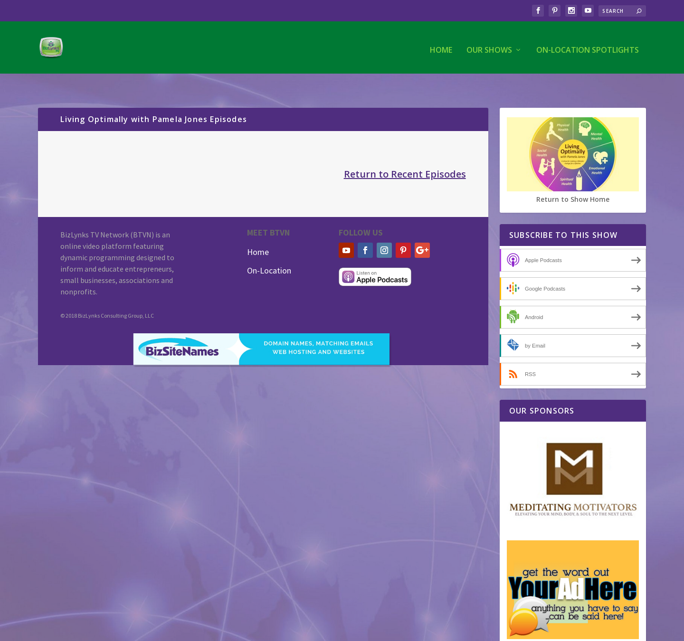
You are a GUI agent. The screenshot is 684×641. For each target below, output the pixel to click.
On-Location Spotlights (587, 45)
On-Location (269, 250)
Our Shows (489, 45)
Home (441, 45)
